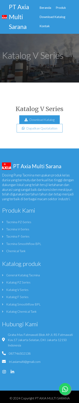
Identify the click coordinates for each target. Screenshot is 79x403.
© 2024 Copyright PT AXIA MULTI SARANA (40, 398)
